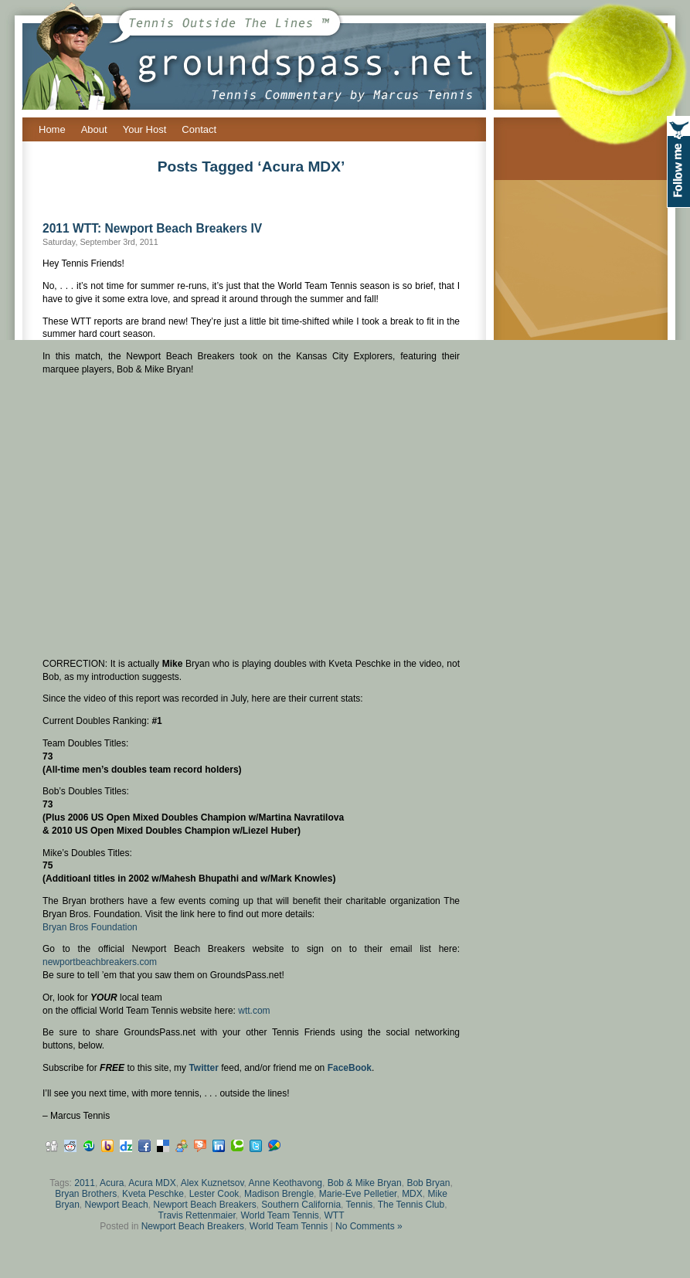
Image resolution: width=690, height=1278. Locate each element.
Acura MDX (151, 1183)
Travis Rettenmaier (197, 1215)
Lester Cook (214, 1193)
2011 (84, 1183)
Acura (112, 1183)
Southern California (301, 1204)
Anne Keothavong (285, 1183)
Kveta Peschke (153, 1193)
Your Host (145, 129)
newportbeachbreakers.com (99, 962)
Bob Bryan (428, 1183)
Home (52, 129)
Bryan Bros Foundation (90, 927)
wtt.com (254, 1010)
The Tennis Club (411, 1204)
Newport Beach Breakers (204, 1204)
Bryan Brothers (86, 1193)
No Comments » (369, 1226)
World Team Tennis (279, 1215)
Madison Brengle (279, 1193)
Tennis (359, 1204)
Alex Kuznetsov (212, 1183)
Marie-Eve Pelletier (358, 1193)
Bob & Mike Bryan (365, 1183)
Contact (199, 129)
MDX (412, 1193)
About (94, 129)
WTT (335, 1215)
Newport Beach (116, 1204)
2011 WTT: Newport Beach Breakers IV (152, 228)
